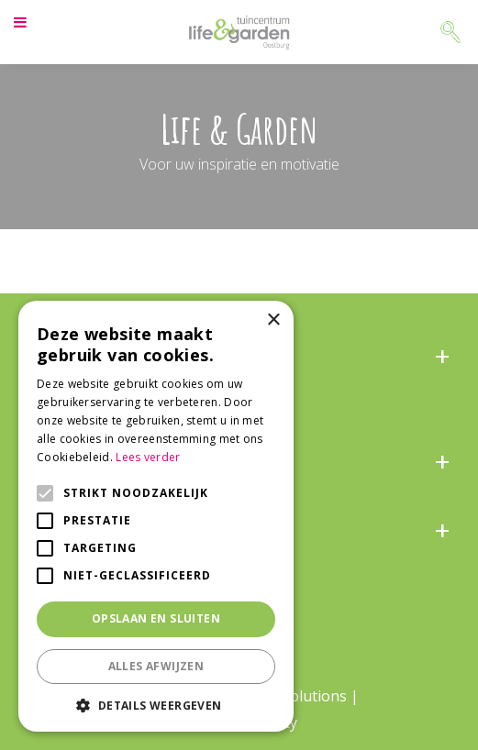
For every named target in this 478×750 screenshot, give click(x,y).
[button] (156, 704)
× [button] (273, 320)
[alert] (156, 516)
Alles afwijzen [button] (156, 666)
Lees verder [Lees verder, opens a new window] (148, 457)
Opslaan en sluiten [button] (156, 618)
